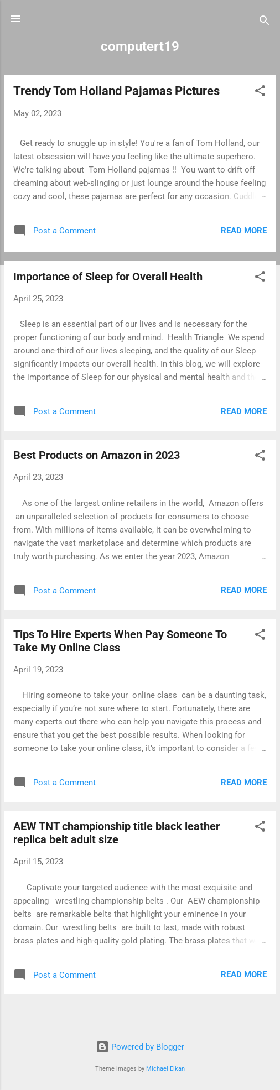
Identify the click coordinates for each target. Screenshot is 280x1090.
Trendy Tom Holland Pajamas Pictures (116, 91)
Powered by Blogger (140, 1047)
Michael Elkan (165, 1068)
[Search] (264, 22)
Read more (244, 231)
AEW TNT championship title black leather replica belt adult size (116, 833)
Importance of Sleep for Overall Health (108, 276)
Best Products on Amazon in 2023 (96, 455)
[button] (260, 92)
